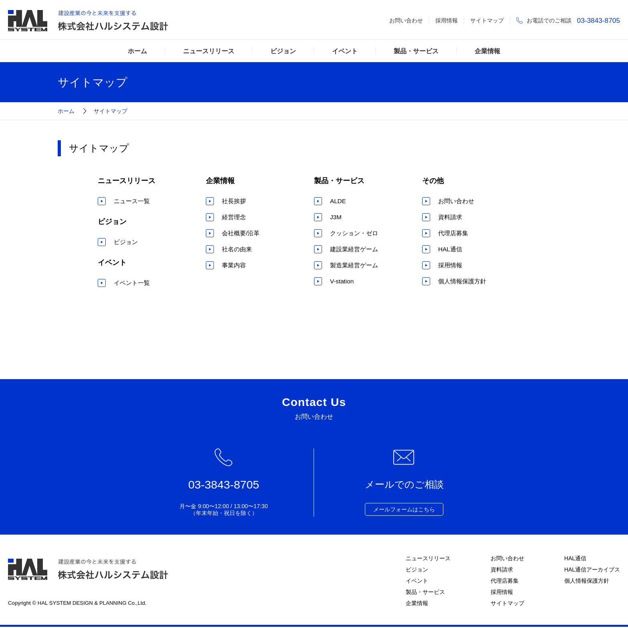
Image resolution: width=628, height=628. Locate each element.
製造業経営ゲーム (354, 265)
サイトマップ (487, 20)
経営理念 (234, 217)
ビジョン (283, 51)
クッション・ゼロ (354, 233)
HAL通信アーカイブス (592, 570)
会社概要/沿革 (241, 233)
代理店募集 (453, 233)
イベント (345, 51)
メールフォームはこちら (404, 509)
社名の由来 (237, 249)
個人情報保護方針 (462, 281)
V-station (342, 281)
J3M (336, 217)
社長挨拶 (234, 201)
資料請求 (450, 217)
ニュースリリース (208, 51)
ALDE (338, 201)
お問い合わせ (406, 20)
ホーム (137, 51)
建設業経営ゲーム (354, 249)
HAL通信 (450, 249)
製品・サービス (416, 51)
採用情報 (446, 20)
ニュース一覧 (132, 201)
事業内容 (234, 265)
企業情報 (487, 51)
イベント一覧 (132, 282)
